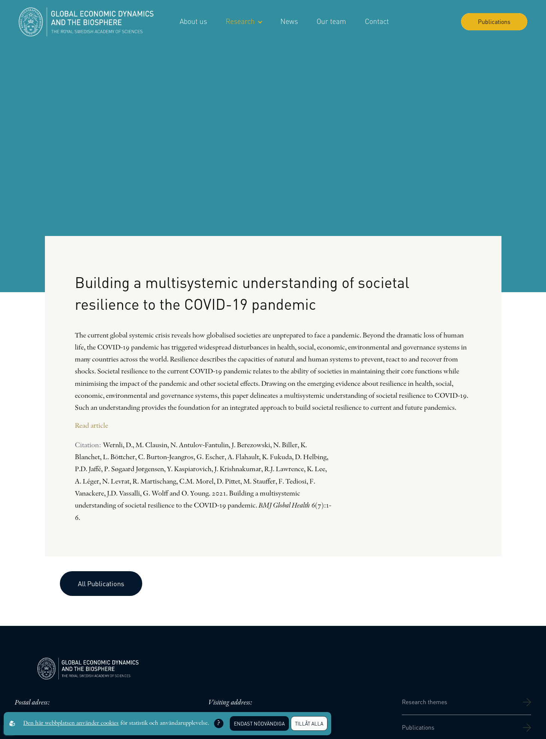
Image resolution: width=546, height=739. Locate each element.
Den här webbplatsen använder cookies (71, 723)
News (289, 21)
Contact (377, 21)
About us (193, 21)
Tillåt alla (309, 723)
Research (244, 21)
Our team (331, 21)
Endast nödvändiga (259, 723)
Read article (91, 426)
